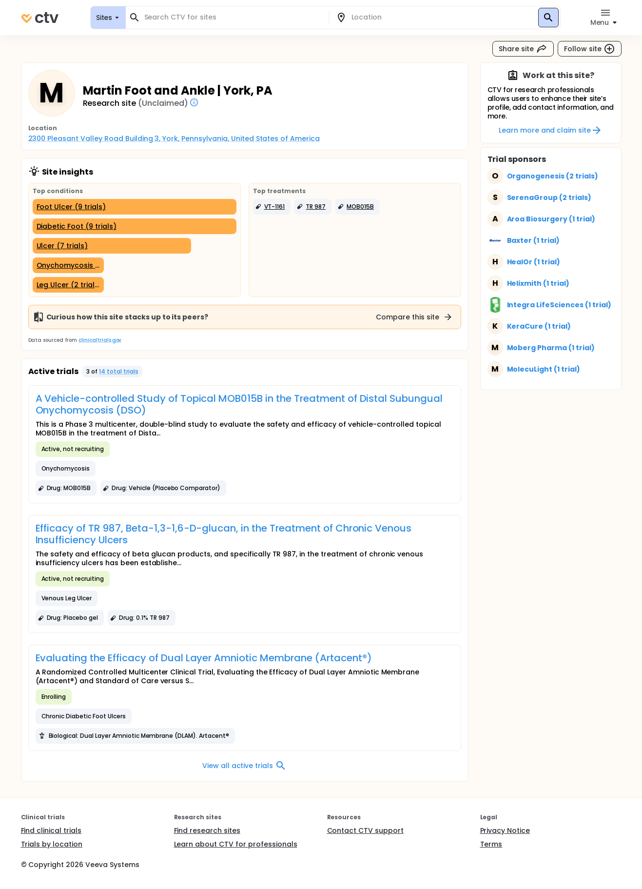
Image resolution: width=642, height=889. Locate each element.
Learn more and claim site (551, 130)
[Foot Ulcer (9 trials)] (135, 206)
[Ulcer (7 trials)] (112, 245)
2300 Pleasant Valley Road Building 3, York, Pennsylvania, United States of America (174, 138)
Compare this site (414, 317)
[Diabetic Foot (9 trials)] (135, 226)
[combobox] (233, 17)
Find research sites (207, 830)
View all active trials (244, 765)
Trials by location (51, 844)
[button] (272, 207)
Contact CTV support (365, 830)
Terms (491, 844)
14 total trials (118, 371)
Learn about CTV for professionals (235, 844)
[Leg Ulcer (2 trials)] (68, 284)
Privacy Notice (505, 830)
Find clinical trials (51, 830)
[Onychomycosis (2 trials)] (68, 265)
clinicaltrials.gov (99, 340)
